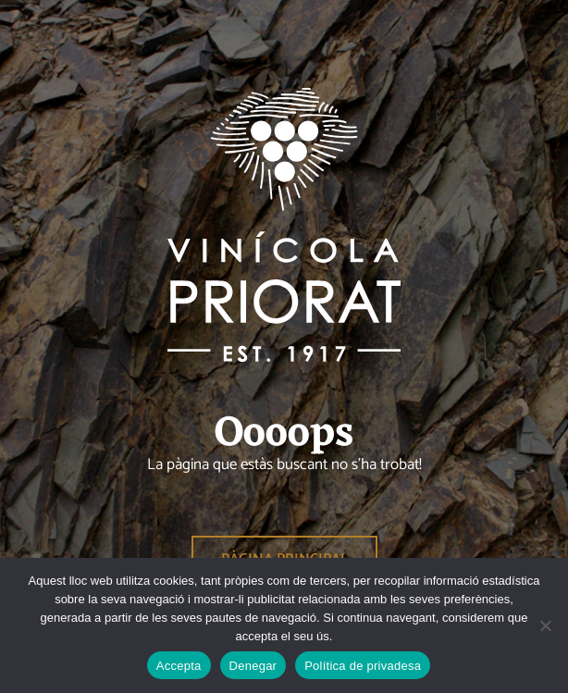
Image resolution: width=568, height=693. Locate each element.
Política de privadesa (362, 666)
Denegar (253, 666)
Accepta (179, 666)
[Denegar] (545, 625)
